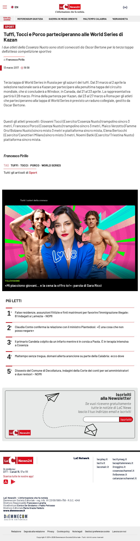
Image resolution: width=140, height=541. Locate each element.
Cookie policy (63, 531)
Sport (33, 172)
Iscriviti (126, 419)
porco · (35, 165)
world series (51, 165)
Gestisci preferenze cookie (97, 531)
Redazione (16, 531)
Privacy (50, 531)
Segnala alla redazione (34, 531)
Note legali (77, 531)
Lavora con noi (119, 531)
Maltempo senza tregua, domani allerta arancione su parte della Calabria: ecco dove (69, 356)
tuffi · (15, 165)
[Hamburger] (5, 7)
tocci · (24, 165)
